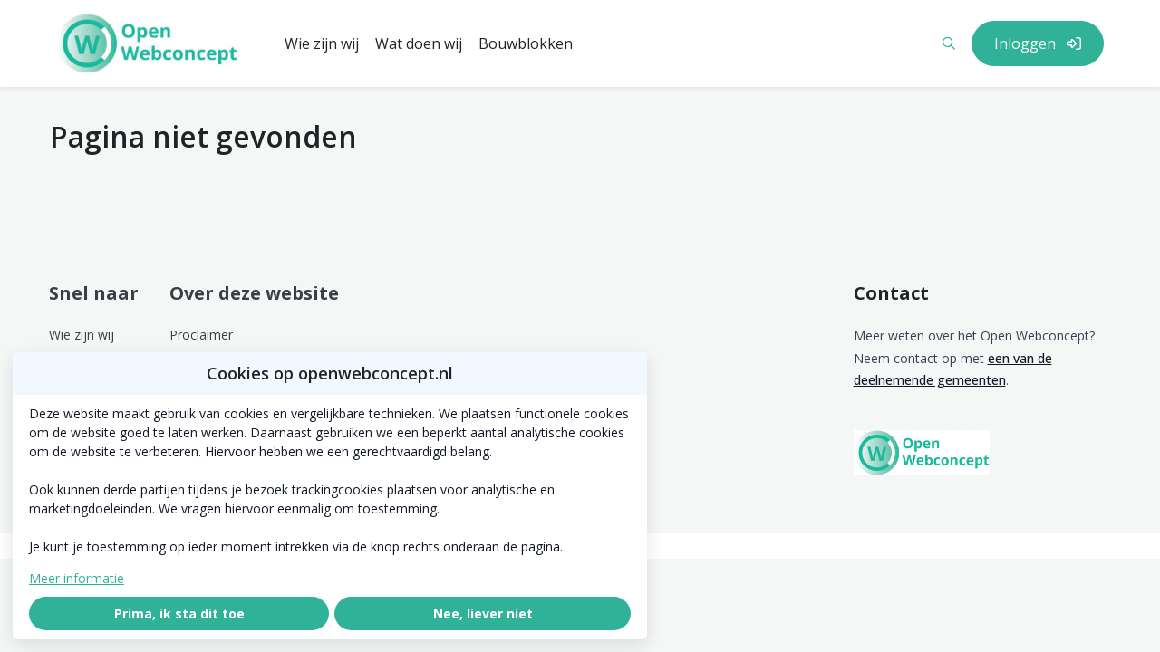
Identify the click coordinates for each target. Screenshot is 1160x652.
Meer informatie (76, 578)
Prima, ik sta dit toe (179, 613)
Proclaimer (201, 334)
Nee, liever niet (483, 613)
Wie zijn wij (81, 334)
